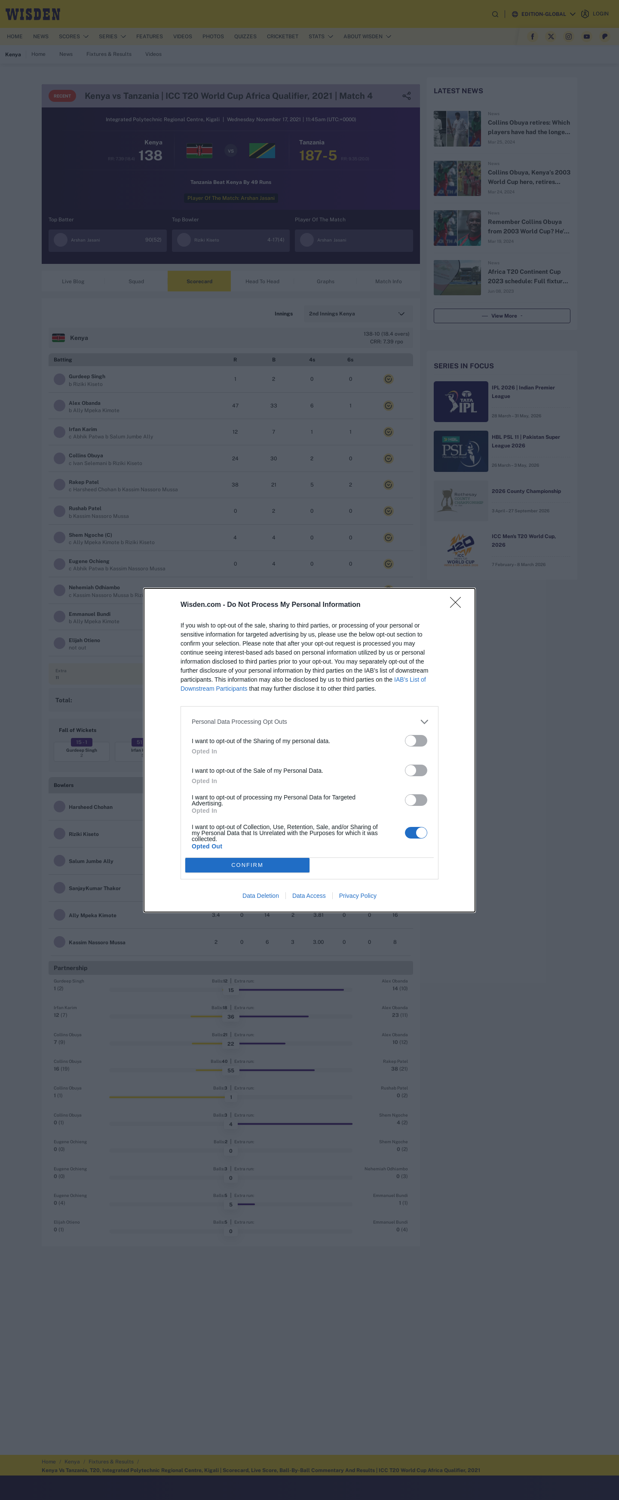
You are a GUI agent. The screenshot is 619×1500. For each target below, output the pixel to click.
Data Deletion (260, 895)
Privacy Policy (358, 895)
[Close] (458, 605)
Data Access (309, 895)
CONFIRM (247, 865)
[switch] (416, 741)
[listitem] (309, 721)
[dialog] (309, 750)
